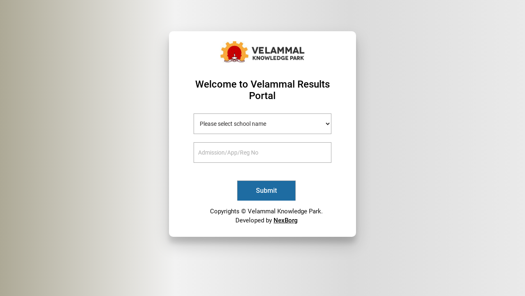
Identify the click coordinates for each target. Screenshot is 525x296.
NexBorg (286, 220)
